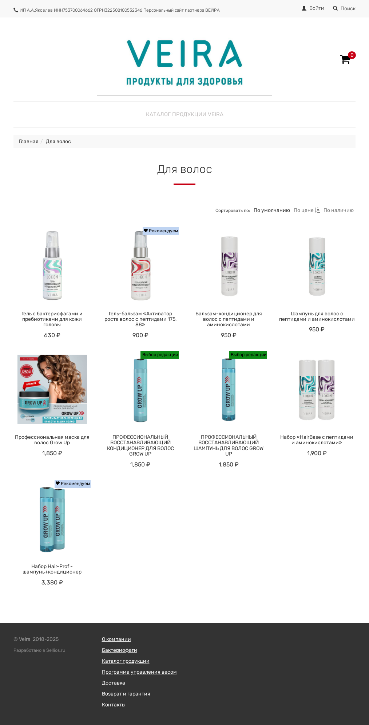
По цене (307, 210)
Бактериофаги (119, 650)
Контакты (114, 705)
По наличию (339, 210)
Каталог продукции (126, 661)
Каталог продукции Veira (184, 114)
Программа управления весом (139, 672)
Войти (316, 8)
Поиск (344, 8)
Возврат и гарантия (126, 694)
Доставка (113, 683)
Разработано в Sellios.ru (39, 650)
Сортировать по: (232, 210)
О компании (116, 639)
